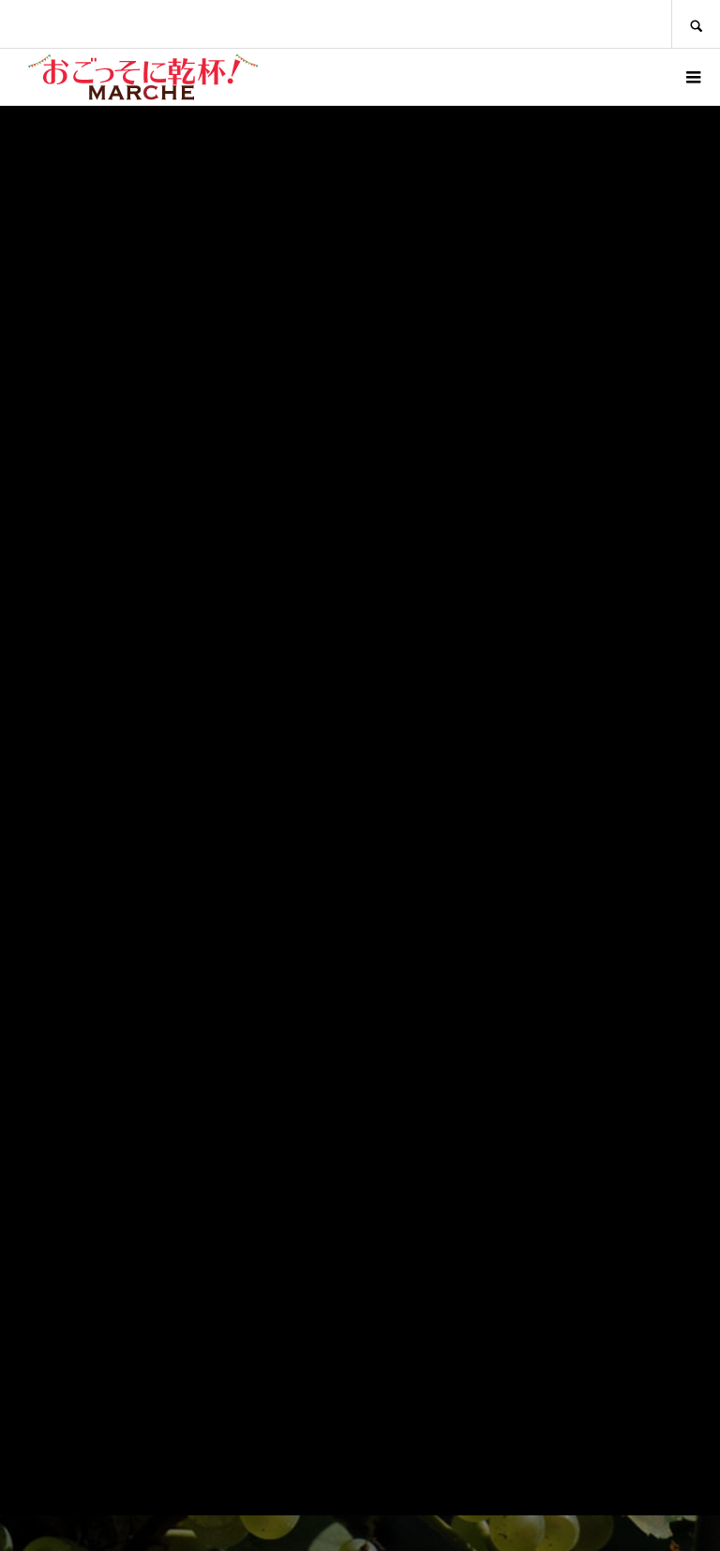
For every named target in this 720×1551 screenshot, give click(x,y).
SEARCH (695, 24)
